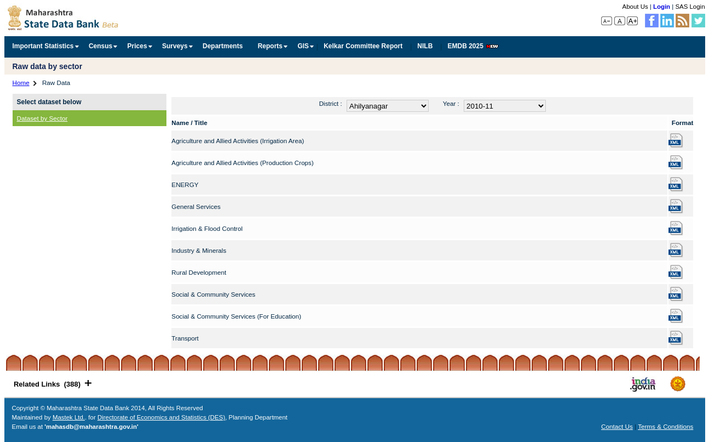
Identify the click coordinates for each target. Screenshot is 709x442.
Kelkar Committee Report (363, 46)
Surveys (175, 46)
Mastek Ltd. (69, 417)
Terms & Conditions (665, 426)
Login (661, 6)
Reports (270, 46)
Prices (137, 46)
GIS (303, 46)
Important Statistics (43, 46)
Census (100, 46)
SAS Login (690, 6)
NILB (425, 46)
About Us (635, 6)
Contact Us (617, 426)
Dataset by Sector (42, 118)
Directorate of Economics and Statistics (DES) (161, 417)
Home (21, 82)
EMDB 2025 (472, 46)
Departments (223, 46)
